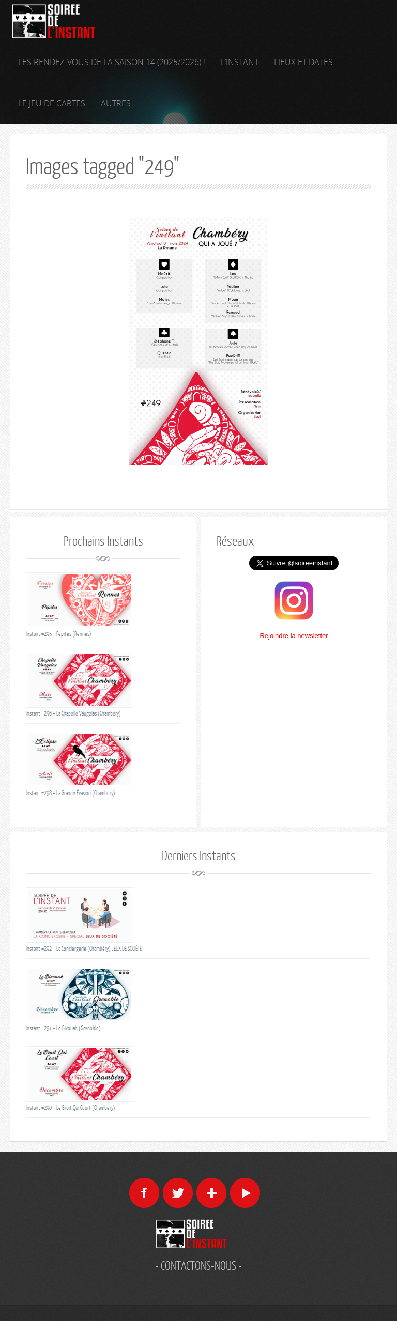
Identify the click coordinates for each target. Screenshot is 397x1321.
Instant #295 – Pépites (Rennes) (58, 633)
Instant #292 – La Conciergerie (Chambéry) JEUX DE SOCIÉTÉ (84, 948)
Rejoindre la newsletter (293, 636)
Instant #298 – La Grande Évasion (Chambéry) (70, 792)
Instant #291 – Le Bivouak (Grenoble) (63, 1027)
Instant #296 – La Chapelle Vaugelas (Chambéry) (73, 713)
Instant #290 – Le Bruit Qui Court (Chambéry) (70, 1107)
